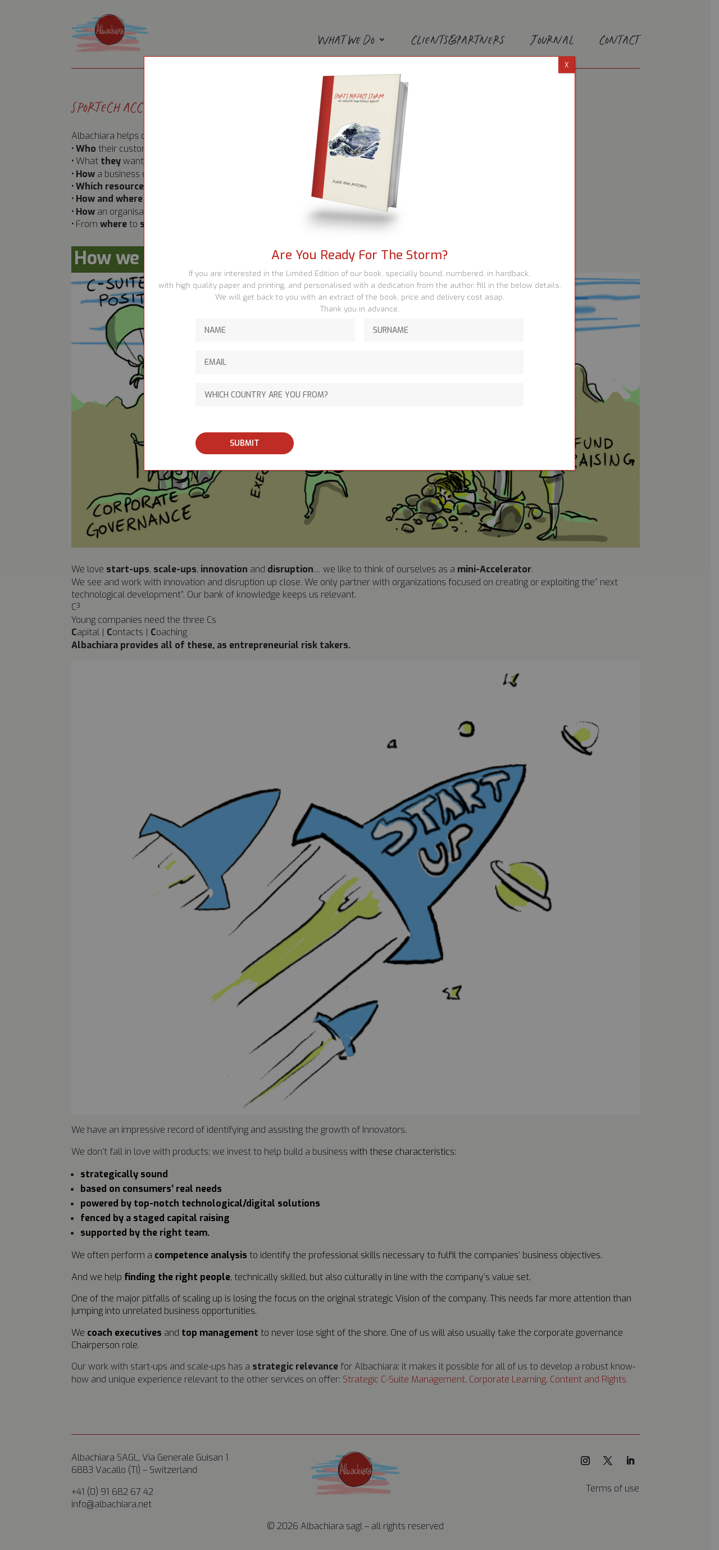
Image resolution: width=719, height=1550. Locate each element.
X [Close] (566, 65)
